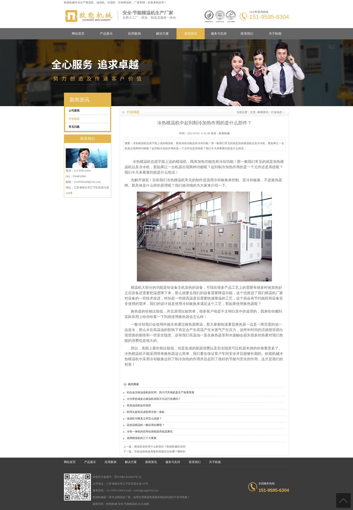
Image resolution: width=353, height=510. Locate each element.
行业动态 (276, 112)
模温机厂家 (274, 293)
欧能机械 (272, 354)
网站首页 (78, 33)
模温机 (90, 2)
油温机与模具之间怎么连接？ (144, 418)
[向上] (343, 500)
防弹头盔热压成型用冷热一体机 (146, 412)
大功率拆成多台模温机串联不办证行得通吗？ (154, 398)
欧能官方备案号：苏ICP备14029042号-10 (117, 477)
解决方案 (162, 33)
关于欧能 (275, 33)
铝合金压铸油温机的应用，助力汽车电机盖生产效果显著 (160, 392)
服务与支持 (219, 33)
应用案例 (134, 33)
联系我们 (247, 33)
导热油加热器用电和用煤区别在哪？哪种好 (160, 451)
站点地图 (143, 504)
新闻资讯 (190, 33)
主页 (253, 112)
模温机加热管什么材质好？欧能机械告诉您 (160, 446)
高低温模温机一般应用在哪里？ (146, 425)
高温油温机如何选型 (139, 405)
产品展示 (106, 33)
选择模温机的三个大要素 (141, 438)
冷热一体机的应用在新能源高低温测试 (150, 431)
